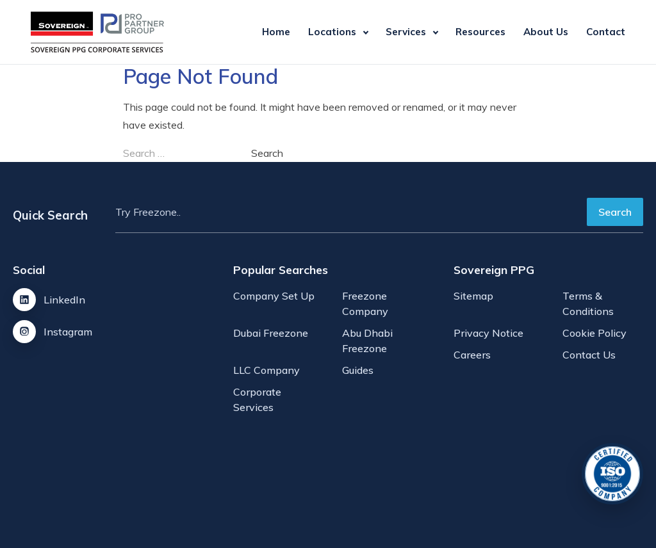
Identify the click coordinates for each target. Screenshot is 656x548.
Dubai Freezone (270, 332)
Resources (480, 32)
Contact (605, 32)
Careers (472, 354)
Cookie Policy (594, 332)
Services (406, 32)
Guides (357, 370)
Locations (332, 32)
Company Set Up (274, 295)
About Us (545, 32)
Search (615, 212)
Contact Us (589, 354)
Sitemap (473, 295)
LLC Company (266, 370)
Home (276, 32)
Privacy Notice (488, 332)
